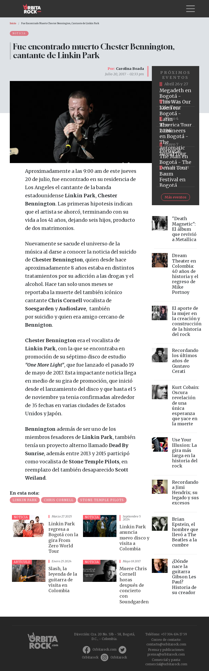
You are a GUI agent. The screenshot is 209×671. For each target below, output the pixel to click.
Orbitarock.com (104, 649)
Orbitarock (90, 657)
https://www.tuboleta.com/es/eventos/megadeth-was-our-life (175, 96)
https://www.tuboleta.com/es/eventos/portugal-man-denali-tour (175, 157)
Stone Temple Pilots (102, 500)
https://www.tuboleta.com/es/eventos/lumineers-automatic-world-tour (175, 137)
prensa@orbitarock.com (166, 654)
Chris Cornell (58, 500)
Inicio (13, 23)
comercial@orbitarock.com (166, 664)
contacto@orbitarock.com (166, 644)
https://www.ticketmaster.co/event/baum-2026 (175, 177)
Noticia (19, 33)
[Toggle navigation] (190, 8)
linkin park (25, 500)
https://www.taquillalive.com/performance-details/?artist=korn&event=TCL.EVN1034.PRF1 (175, 117)
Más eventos (175, 197)
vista (45, 535)
